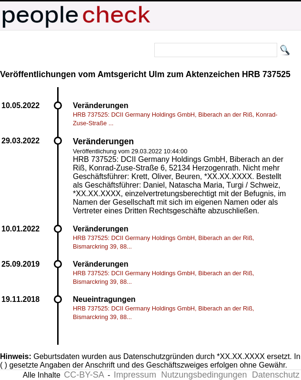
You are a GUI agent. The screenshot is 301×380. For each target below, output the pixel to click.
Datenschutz (276, 375)
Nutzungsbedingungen (204, 375)
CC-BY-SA (84, 375)
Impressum (135, 375)
